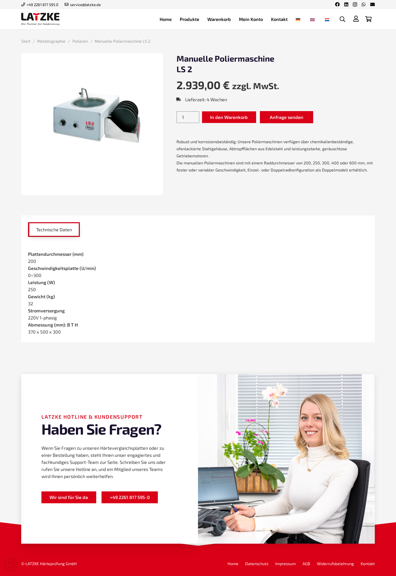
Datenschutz (256, 563)
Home (233, 563)
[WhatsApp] (364, 4)
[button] (342, 19)
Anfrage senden (286, 117)
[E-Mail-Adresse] (372, 4)
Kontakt (368, 563)
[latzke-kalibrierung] (40, 19)
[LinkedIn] (346, 4)
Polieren (80, 41)
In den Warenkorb (229, 117)
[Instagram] (355, 4)
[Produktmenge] (188, 117)
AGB (306, 563)
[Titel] (356, 19)
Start (25, 41)
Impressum (285, 563)
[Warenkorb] (368, 19)
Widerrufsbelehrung (335, 563)
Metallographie (51, 41)
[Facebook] (337, 4)
